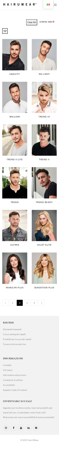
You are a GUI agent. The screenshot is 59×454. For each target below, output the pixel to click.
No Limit (44, 74)
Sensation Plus (44, 287)
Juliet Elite (44, 244)
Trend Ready (44, 202)
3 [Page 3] (27, 302)
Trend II (44, 159)
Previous (5, 303)
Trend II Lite (15, 159)
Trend (15, 202)
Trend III (44, 116)
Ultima (14, 244)
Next (41, 303)
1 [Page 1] (12, 302)
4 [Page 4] (34, 302)
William (14, 116)
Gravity (14, 74)
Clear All (32, 22)
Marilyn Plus (14, 287)
